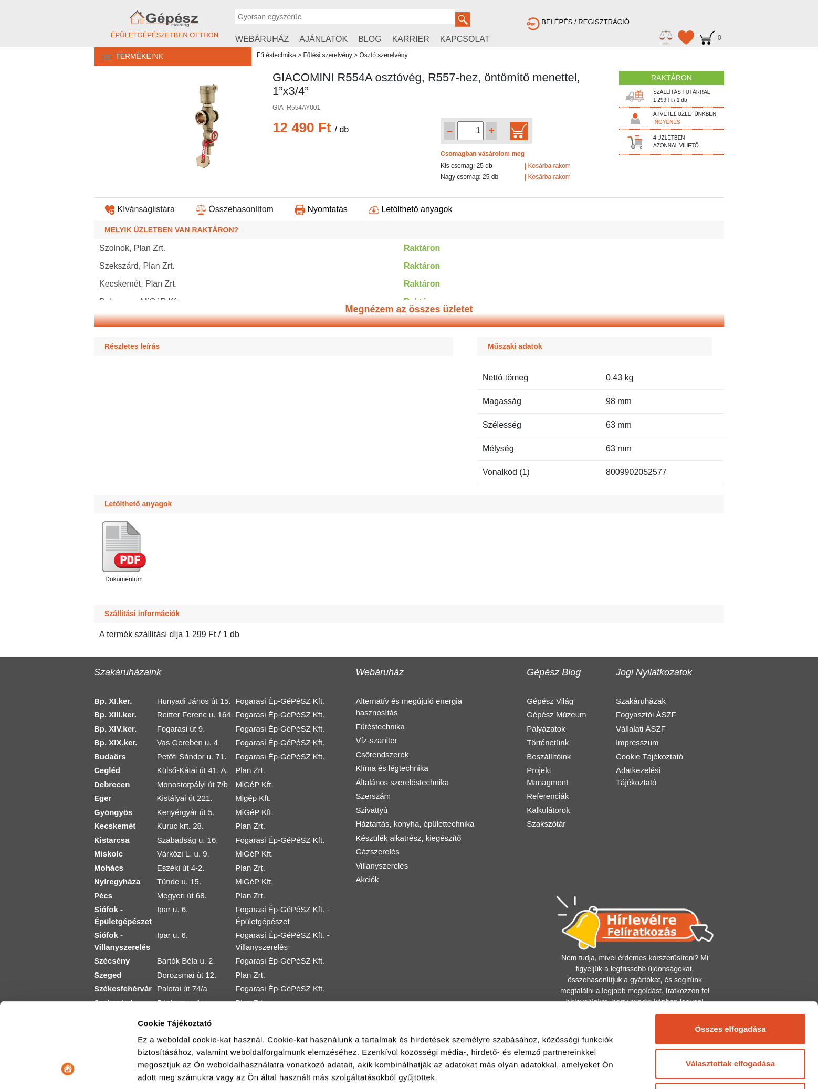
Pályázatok (546, 728)
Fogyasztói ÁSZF (646, 714)
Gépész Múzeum (556, 714)
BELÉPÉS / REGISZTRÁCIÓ (578, 22)
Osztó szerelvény (383, 55)
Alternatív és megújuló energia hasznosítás (408, 706)
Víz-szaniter (376, 740)
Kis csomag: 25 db (466, 166)
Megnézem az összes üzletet (409, 309)
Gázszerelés (377, 851)
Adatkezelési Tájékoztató (638, 776)
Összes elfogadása (730, 949)
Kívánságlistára (139, 209)
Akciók (367, 879)
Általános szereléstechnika (402, 782)
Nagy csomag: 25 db (469, 177)
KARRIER (410, 39)
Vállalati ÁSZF (641, 728)
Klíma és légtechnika (391, 768)
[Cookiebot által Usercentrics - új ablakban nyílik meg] (68, 1068)
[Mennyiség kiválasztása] (470, 130)
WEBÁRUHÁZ (262, 39)
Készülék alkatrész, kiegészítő (408, 837)
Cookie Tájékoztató (649, 756)
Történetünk (548, 742)
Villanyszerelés (381, 865)
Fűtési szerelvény (327, 55)
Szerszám (373, 795)
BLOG (369, 39)
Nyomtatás (321, 209)
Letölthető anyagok (411, 209)
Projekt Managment (547, 776)
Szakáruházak (641, 700)
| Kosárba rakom (548, 166)
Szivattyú (371, 810)
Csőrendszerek (381, 754)
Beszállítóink (549, 756)
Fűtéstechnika (276, 55)
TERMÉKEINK (128, 56)
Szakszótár (546, 823)
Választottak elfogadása (730, 983)
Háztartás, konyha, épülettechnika (414, 823)
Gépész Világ (550, 700)
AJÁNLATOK (323, 39)
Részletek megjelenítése (183, 1068)
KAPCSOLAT (465, 39)
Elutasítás (730, 1018)
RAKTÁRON (671, 77)
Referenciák (548, 795)
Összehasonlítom (235, 209)
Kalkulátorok (548, 810)
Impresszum (637, 742)
